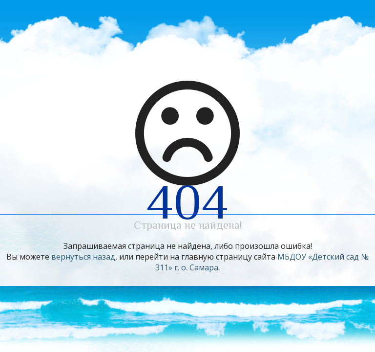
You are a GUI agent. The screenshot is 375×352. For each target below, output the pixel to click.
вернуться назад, (84, 256)
